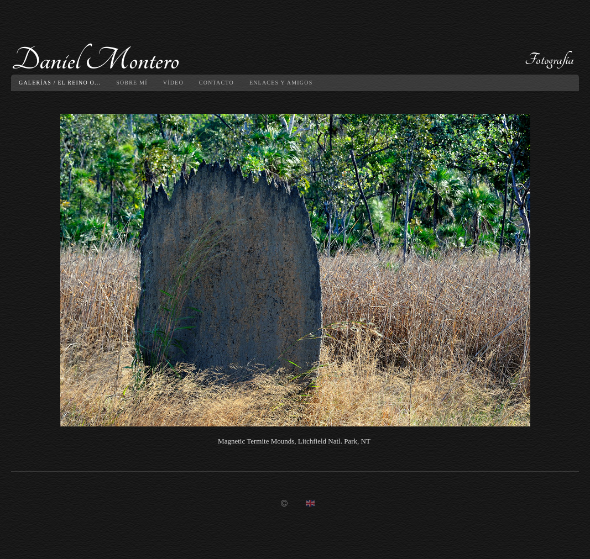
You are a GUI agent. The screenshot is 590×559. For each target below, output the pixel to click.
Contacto (216, 83)
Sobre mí (132, 83)
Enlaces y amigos (281, 83)
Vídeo (173, 83)
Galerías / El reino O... (60, 83)
